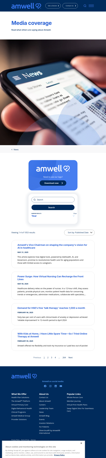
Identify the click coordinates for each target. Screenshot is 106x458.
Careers (42, 404)
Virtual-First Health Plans (77, 404)
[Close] (81, 449)
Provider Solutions (19, 419)
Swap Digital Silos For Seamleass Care (80, 409)
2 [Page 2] (47, 357)
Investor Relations (46, 423)
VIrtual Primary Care (19, 404)
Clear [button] (75, 213)
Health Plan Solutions (20, 397)
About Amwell (45, 401)
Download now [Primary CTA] (54, 183)
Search (51, 207)
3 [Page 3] (51, 357)
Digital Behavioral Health (21, 408)
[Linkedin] (55, 386)
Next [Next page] (70, 357)
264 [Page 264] (64, 357)
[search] (85, 5)
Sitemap (33, 440)
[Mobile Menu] (91, 6)
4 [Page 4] (55, 357)
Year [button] (53, 215)
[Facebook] (45, 386)
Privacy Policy (15, 440)
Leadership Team (46, 408)
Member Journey (74, 401)
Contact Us (71, 6)
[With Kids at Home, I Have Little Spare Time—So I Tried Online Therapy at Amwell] (53, 335)
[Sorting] (79, 232)
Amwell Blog (44, 416)
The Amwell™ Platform (20, 401)
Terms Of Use (25, 440)
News (15, 149)
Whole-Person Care (75, 397)
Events (42, 419)
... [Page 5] (59, 357)
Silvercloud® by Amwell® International (49, 431)
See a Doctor (54, 6)
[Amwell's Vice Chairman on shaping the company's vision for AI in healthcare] (53, 246)
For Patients (44, 427)
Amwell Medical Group (20, 416)
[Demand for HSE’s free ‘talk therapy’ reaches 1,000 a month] (53, 308)
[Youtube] (60, 386)
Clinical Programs (18, 412)
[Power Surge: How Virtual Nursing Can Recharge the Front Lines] (53, 278)
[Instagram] (50, 386)
